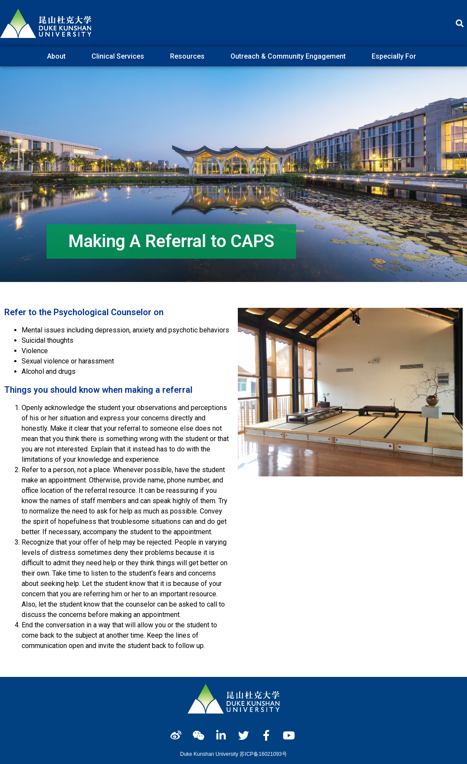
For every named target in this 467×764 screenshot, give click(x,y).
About (58, 56)
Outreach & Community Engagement (290, 56)
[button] (460, 23)
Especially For (396, 56)
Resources (189, 56)
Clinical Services (120, 56)
